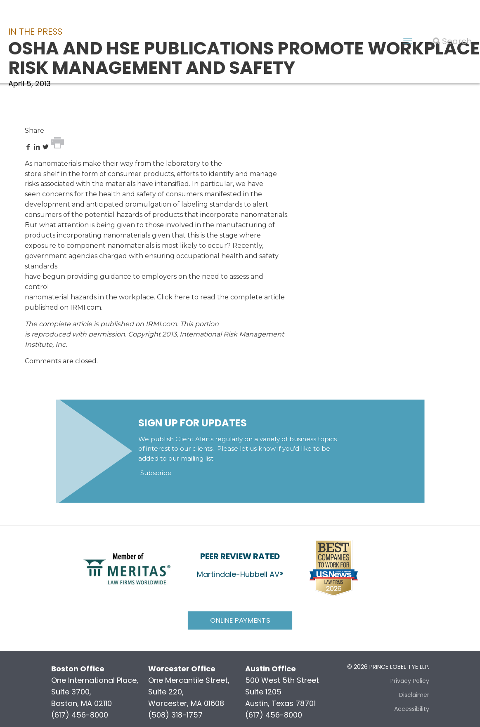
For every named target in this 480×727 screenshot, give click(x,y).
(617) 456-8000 (79, 715)
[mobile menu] (408, 41)
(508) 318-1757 (175, 715)
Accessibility (411, 709)
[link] (126, 568)
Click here (173, 297)
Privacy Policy (409, 681)
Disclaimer (414, 695)
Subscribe (156, 473)
